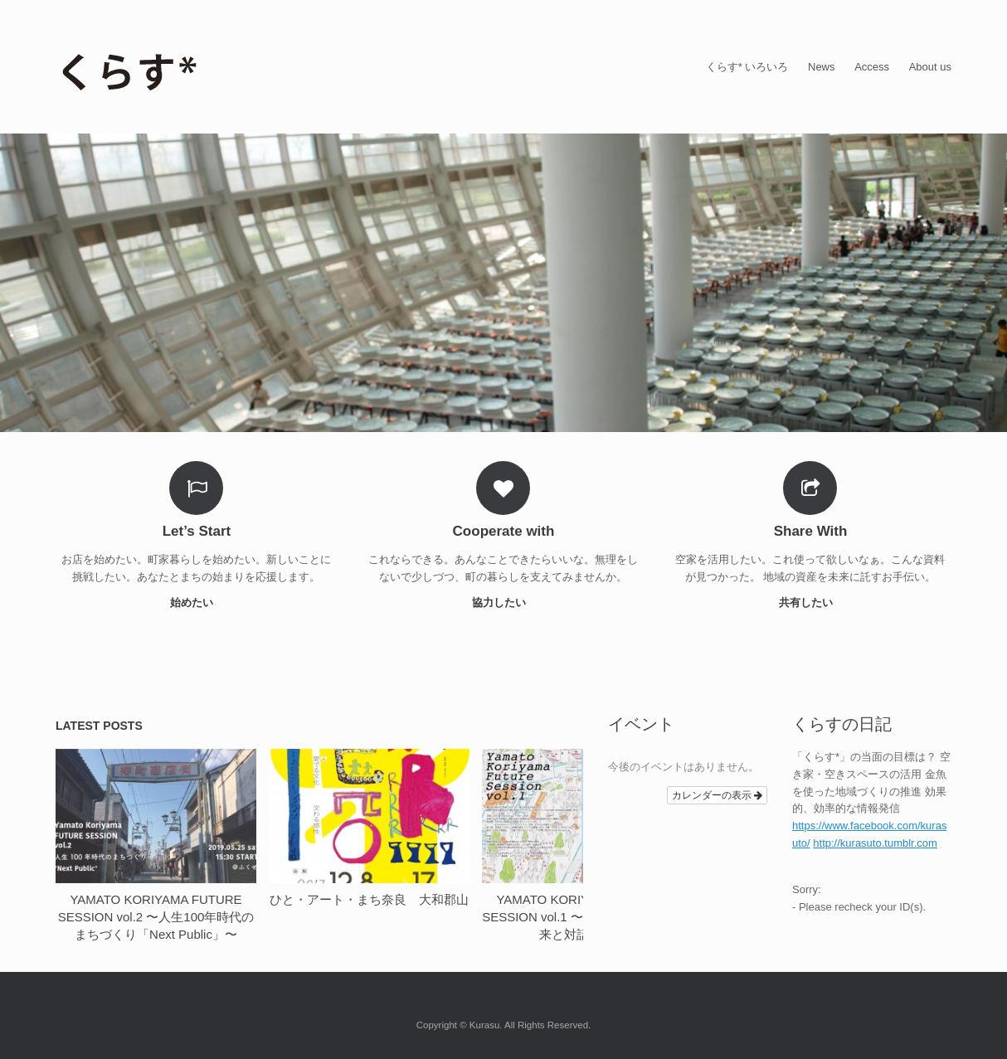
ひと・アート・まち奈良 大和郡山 (369, 899)
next (576, 723)
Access (871, 67)
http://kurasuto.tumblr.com (875, 843)
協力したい (504, 602)
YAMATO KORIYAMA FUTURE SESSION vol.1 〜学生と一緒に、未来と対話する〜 (582, 916)
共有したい (811, 602)
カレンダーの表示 (717, 795)
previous (560, 723)
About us (930, 67)
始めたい (196, 602)
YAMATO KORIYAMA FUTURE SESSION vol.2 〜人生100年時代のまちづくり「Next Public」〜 (156, 916)
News (821, 67)
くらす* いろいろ (747, 67)
